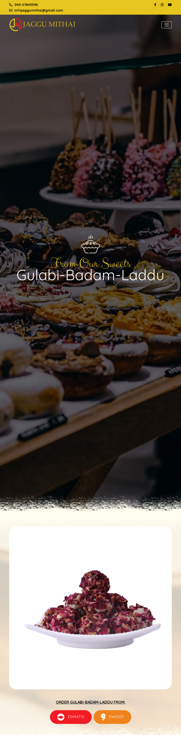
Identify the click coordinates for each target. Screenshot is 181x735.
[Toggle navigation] (166, 24)
